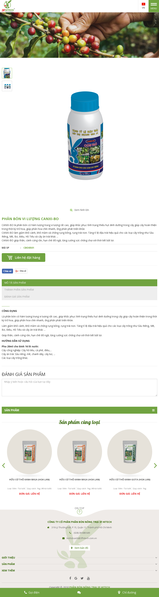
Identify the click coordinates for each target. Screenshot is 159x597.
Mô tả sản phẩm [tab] (15, 282)
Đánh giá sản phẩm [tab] (16, 296)
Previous (3, 465)
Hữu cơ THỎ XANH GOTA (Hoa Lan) (129, 479)
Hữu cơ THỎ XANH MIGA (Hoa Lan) (29, 479)
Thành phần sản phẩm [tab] (19, 289)
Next (155, 465)
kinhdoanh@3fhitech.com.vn (82, 538)
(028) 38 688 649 (82, 532)
